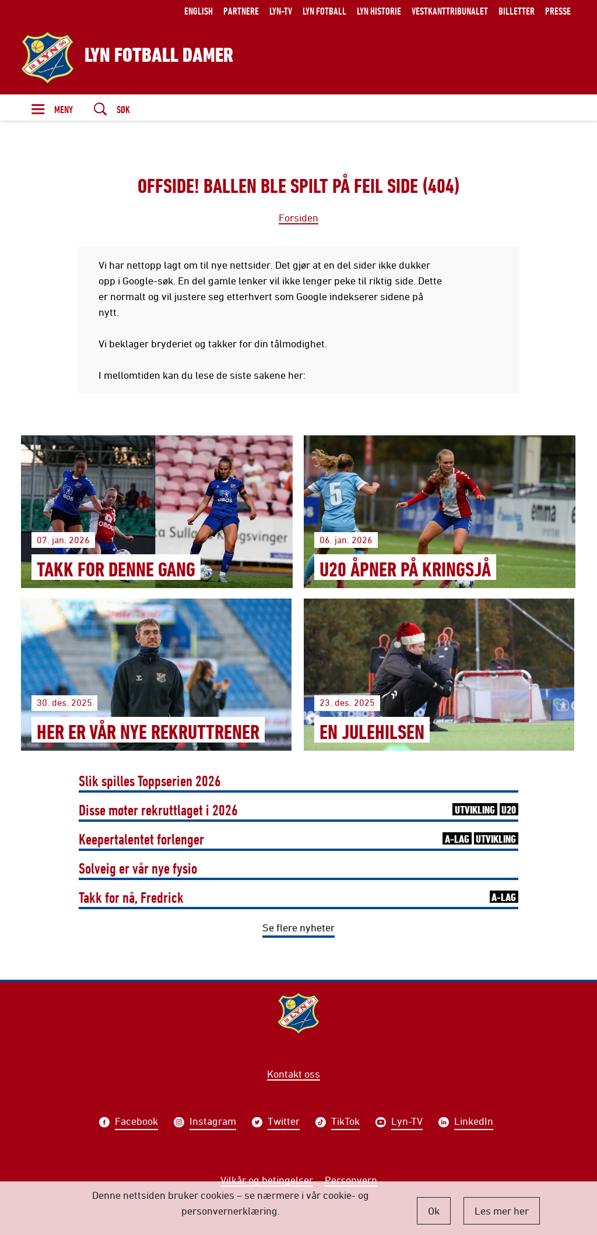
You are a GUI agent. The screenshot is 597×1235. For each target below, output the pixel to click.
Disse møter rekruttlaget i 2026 (298, 809)
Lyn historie (379, 10)
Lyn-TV (280, 10)
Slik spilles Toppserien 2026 (150, 780)
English (198, 10)
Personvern (351, 1179)
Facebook (136, 1122)
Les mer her (502, 1210)
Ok (434, 1210)
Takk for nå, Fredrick (298, 897)
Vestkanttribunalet (450, 10)
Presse (558, 10)
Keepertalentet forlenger (298, 839)
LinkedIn (473, 1122)
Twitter (284, 1122)
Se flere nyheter (298, 927)
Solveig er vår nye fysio (138, 868)
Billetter (516, 10)
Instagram (212, 1122)
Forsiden (298, 217)
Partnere (241, 10)
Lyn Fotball (324, 10)
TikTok (345, 1122)
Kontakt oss (293, 1073)
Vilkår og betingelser (266, 1179)
